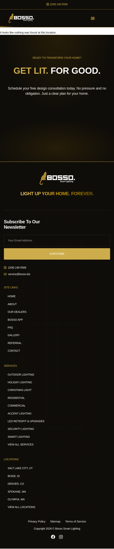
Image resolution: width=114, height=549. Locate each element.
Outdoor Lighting (21, 374)
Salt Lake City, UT (20, 468)
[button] (93, 18)
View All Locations (21, 507)
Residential (16, 397)
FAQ (10, 327)
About (12, 304)
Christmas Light (20, 390)
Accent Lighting (19, 413)
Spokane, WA (17, 491)
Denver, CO (16, 483)
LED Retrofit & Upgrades (26, 421)
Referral (15, 343)
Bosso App (15, 319)
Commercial (16, 405)
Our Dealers (17, 311)
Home (12, 296)
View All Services (20, 444)
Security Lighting (21, 428)
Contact (14, 350)
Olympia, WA (16, 499)
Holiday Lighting (20, 382)
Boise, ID (14, 476)
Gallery (14, 335)
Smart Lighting (19, 436)
